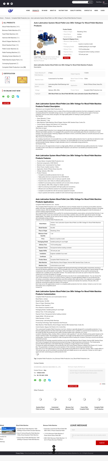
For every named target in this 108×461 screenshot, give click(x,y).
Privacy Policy (20, 453)
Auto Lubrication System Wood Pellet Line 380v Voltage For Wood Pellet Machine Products (46, 58)
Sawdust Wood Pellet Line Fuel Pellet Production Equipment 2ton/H (40, 408)
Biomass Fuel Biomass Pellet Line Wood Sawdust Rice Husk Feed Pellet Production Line (69, 408)
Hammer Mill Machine (9, 38)
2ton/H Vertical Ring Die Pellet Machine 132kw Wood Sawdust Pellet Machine (28, 434)
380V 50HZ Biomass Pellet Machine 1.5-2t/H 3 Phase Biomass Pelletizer (55, 439)
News (96, 10)
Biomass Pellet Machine (10, 30)
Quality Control (76, 10)
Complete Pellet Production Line (21, 18)
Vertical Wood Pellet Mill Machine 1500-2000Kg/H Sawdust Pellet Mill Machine (28, 438)
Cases (103, 10)
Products (35, 10)
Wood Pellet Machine (9, 27)
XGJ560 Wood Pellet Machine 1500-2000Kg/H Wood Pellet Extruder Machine (28, 429)
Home (28, 10)
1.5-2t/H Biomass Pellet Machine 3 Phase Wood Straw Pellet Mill (54, 434)
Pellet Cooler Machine (9, 49)
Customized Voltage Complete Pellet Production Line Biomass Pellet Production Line (55, 408)
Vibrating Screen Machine (10, 56)
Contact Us (88, 10)
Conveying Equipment (9, 63)
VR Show (44, 10)
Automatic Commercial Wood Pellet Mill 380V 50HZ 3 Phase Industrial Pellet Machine (55, 430)
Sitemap (2, 441)
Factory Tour (63, 10)
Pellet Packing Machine (9, 52)
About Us (53, 10)
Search (90, 2)
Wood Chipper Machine (9, 41)
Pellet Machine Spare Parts (11, 60)
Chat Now (99, 2)
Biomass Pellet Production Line (64, 358)
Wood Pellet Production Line (81, 358)
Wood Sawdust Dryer (9, 45)
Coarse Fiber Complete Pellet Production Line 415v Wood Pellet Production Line (84, 408)
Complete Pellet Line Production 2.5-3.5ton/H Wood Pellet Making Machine (99, 408)
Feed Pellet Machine (8, 34)
